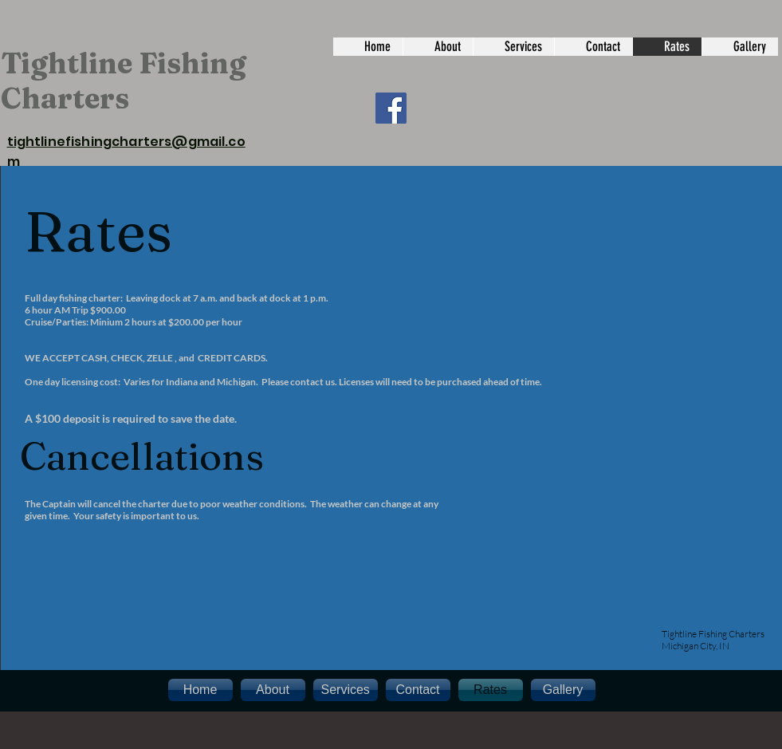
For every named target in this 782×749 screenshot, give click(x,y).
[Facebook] (391, 108)
